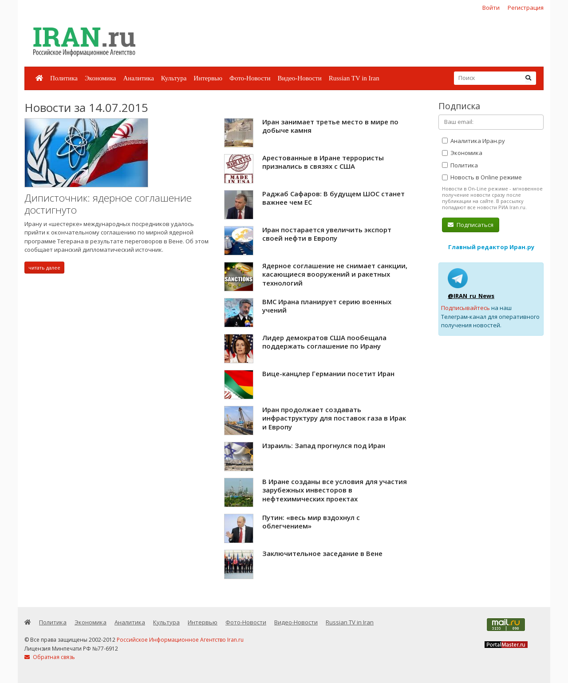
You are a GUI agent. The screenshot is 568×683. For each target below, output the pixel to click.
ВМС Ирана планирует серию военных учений (326, 306)
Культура (174, 78)
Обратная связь (49, 657)
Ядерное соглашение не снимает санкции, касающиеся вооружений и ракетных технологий (334, 274)
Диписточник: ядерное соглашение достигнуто (108, 204)
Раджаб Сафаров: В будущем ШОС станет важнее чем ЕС (333, 198)
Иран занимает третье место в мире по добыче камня (330, 126)
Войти (491, 8)
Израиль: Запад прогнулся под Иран (323, 445)
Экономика (100, 78)
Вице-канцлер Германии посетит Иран (328, 373)
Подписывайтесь (465, 308)
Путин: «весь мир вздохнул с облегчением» (311, 522)
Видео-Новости (299, 78)
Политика (64, 78)
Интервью (207, 78)
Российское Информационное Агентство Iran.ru (180, 639)
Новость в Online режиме (482, 177)
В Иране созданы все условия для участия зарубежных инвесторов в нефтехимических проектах (334, 490)
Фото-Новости (249, 78)
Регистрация (526, 8)
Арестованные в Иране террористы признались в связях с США (323, 162)
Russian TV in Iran (354, 78)
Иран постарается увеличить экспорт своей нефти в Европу (326, 234)
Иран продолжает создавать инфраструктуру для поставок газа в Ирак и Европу (334, 418)
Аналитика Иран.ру (473, 141)
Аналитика (138, 78)
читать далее (44, 267)
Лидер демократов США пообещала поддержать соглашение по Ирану (324, 342)
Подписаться (470, 225)
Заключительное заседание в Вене (322, 553)
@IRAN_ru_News (471, 296)
